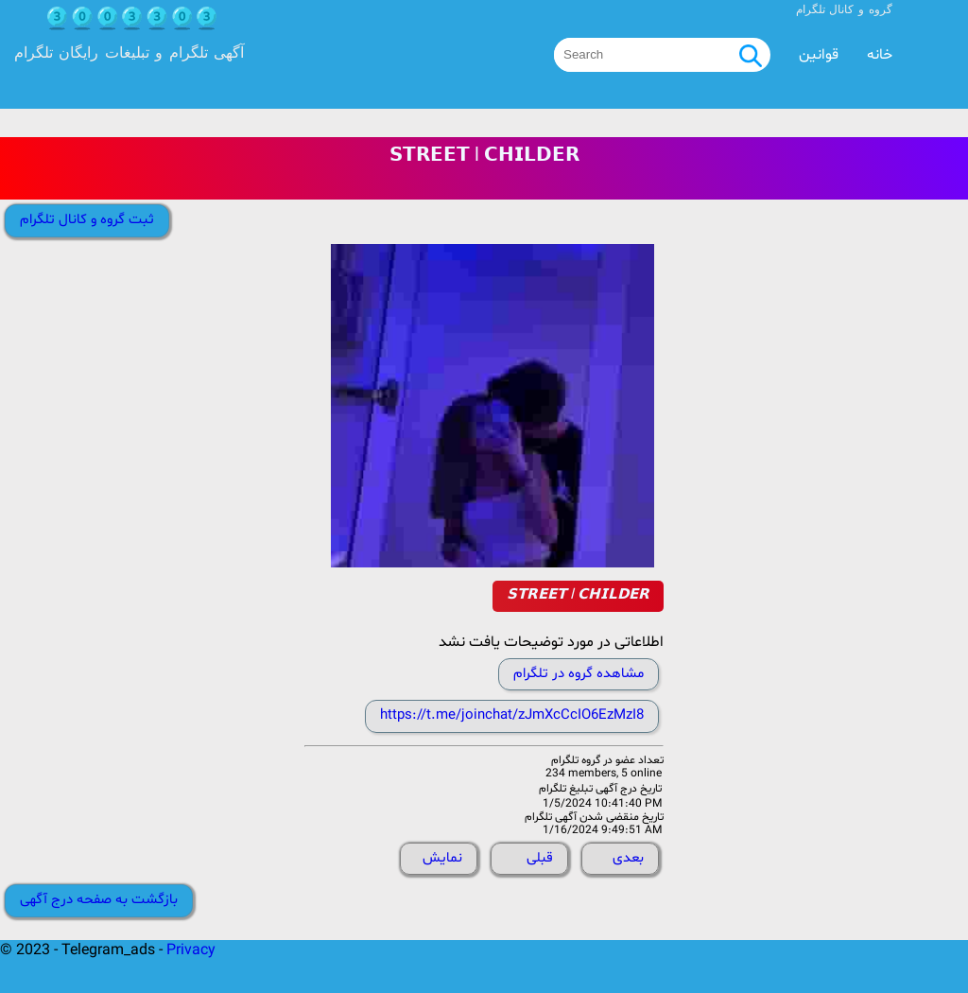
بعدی (628, 858)
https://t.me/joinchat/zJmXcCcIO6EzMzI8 (512, 715)
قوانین (818, 54)
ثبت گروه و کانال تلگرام (87, 220)
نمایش (442, 858)
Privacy (191, 950)
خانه (879, 54)
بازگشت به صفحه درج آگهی (99, 900)
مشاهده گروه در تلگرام (578, 674)
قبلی (540, 858)
